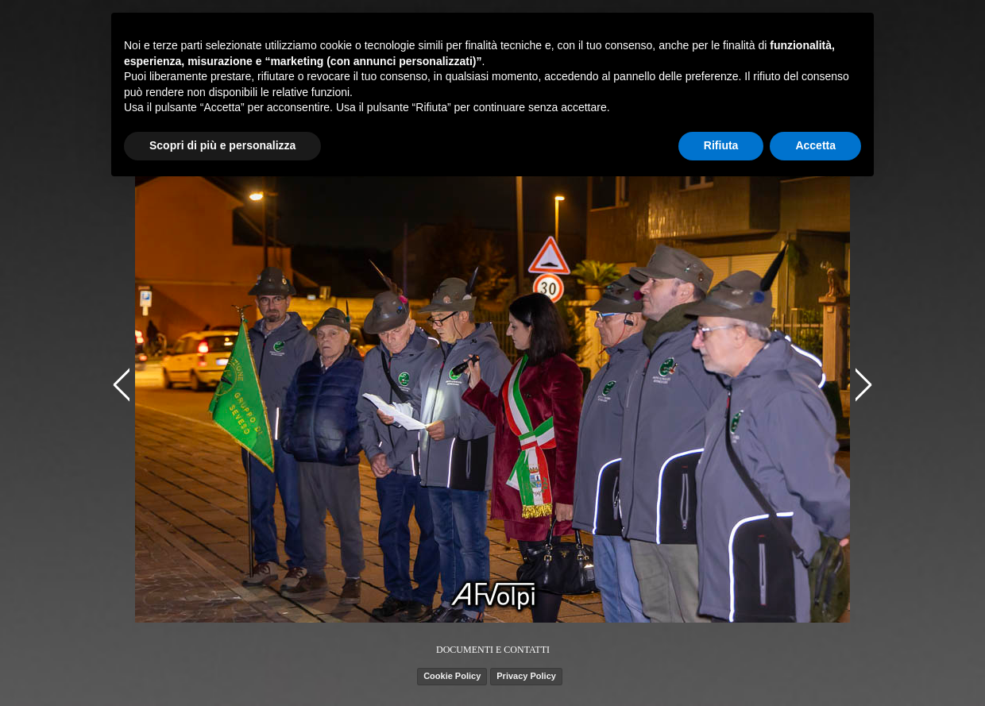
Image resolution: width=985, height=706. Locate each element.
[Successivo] (861, 385)
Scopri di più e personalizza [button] (222, 145)
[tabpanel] (493, 648)
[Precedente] (124, 385)
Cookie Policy (452, 676)
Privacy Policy (526, 676)
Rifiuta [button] (721, 145)
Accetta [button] (815, 145)
